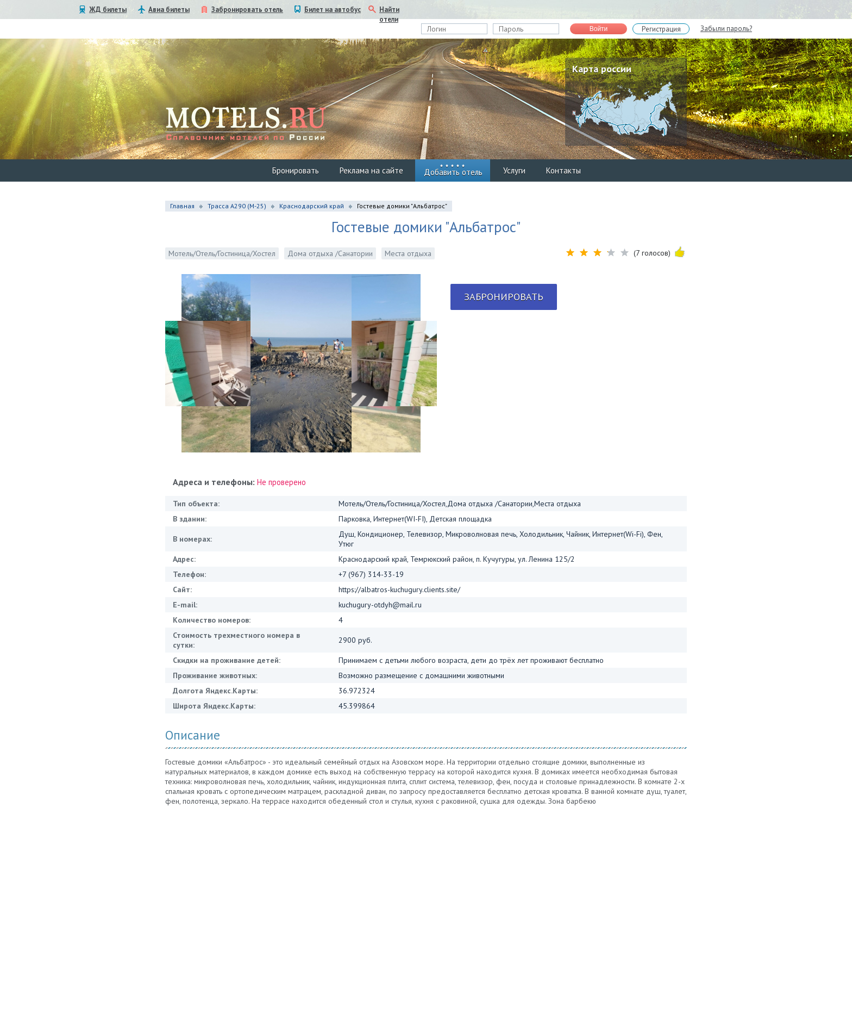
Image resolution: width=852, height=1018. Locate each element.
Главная (182, 206)
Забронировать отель (247, 9)
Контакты (563, 170)
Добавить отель (453, 172)
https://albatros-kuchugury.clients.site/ (399, 589)
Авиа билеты (169, 9)
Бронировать (295, 170)
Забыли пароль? (726, 28)
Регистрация (661, 29)
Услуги (514, 170)
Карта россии (601, 69)
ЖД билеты (108, 9)
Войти (599, 29)
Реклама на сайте (371, 170)
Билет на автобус (332, 9)
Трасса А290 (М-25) (237, 206)
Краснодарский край (311, 206)
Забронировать (503, 296)
